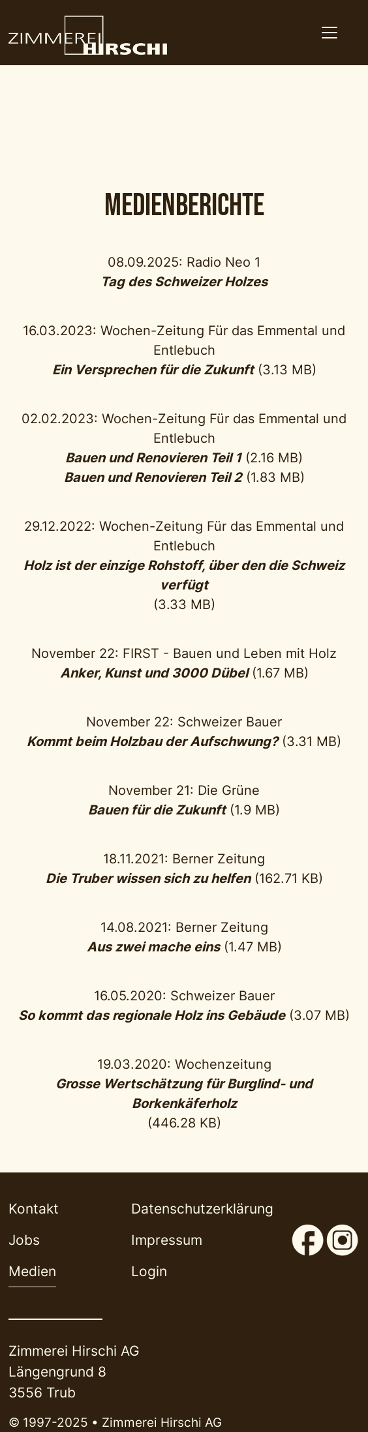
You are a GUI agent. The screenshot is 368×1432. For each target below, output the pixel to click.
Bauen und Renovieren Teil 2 (153, 477)
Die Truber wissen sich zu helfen (148, 878)
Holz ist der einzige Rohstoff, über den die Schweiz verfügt (184, 575)
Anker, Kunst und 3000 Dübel (154, 673)
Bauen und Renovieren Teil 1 (153, 458)
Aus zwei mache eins (153, 947)
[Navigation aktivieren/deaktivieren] (329, 32)
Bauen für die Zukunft (157, 810)
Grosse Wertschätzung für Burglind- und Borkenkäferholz (184, 1093)
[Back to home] (87, 35)
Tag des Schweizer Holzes (184, 282)
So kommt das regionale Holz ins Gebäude (151, 1015)
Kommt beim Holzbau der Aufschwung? (152, 741)
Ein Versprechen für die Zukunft (153, 370)
